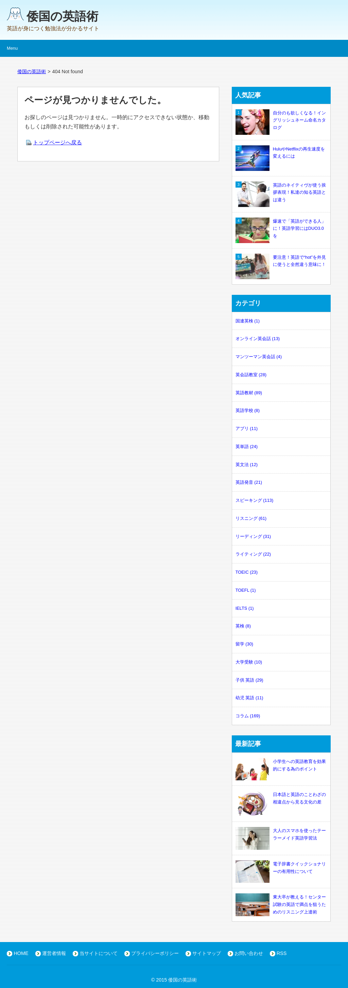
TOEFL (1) (246, 590)
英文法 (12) (247, 464)
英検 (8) (243, 625)
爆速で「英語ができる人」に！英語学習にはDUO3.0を (281, 229)
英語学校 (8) (248, 410)
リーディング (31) (253, 536)
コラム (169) (248, 715)
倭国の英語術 (62, 16)
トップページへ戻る (57, 142)
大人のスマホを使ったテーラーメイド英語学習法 (281, 834)
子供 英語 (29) (249, 680)
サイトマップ (206, 953)
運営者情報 (54, 953)
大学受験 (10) (249, 662)
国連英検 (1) (248, 320)
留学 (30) (244, 644)
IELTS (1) (245, 608)
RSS (282, 953)
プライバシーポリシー (155, 953)
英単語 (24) (247, 446)
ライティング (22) (253, 554)
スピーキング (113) (254, 500)
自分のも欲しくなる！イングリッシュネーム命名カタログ (281, 120)
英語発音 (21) (249, 482)
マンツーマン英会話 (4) (259, 356)
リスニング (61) (251, 518)
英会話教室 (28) (251, 374)
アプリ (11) (247, 428)
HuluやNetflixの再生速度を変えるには (280, 152)
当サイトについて (99, 953)
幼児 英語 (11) (249, 697)
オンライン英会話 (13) (258, 338)
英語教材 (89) (249, 392)
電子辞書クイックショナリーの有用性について (281, 867)
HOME (21, 953)
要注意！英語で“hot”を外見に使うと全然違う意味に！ (281, 261)
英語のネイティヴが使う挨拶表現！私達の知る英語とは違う (281, 192)
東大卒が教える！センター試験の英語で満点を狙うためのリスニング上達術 (281, 904)
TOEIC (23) (247, 572)
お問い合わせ (248, 953)
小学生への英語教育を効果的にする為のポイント (281, 765)
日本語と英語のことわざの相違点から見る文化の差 (281, 798)
